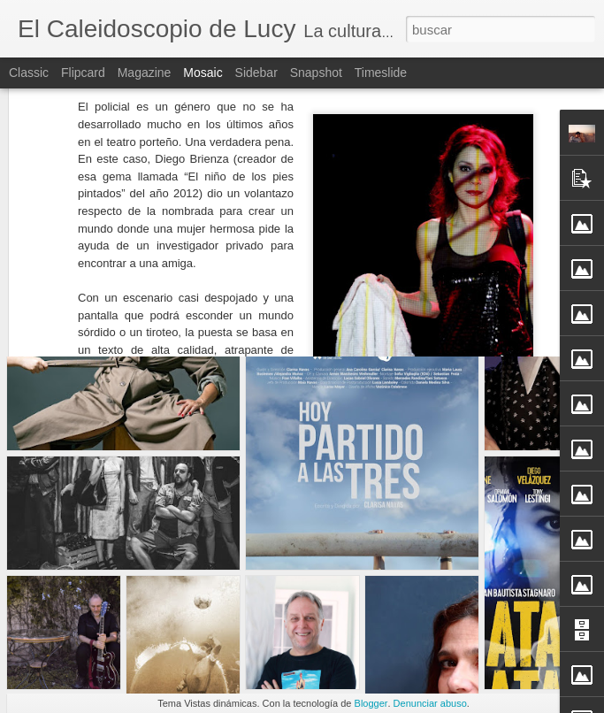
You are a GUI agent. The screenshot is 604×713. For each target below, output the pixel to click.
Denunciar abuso (430, 703)
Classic (29, 72)
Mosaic (202, 72)
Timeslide (381, 72)
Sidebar (256, 72)
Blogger (371, 703)
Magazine (145, 72)
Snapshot (316, 72)
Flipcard (83, 72)
